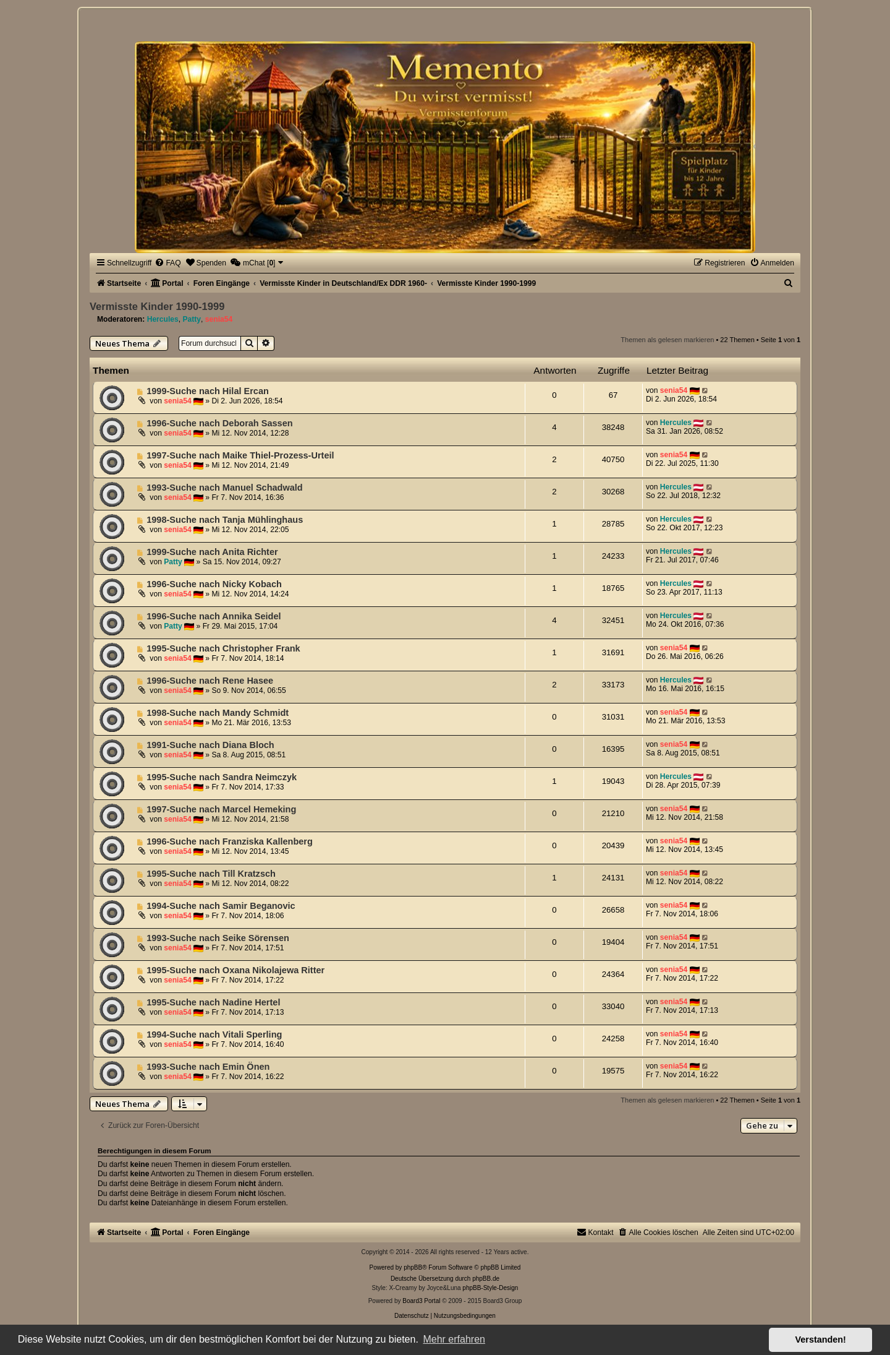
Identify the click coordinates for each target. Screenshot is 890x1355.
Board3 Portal (421, 1300)
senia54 (218, 319)
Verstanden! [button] (820, 1339)
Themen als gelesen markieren (667, 339)
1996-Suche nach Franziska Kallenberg (229, 841)
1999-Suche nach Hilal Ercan (207, 391)
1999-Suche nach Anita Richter (212, 552)
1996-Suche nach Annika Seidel (213, 616)
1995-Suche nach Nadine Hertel (213, 1002)
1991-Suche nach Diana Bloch (210, 745)
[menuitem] (167, 263)
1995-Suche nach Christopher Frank (223, 648)
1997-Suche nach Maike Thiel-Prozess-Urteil (240, 455)
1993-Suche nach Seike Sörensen (217, 938)
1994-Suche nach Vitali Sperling (214, 1034)
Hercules (163, 319)
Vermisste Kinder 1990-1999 (157, 306)
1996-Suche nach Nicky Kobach (214, 584)
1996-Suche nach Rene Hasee (209, 681)
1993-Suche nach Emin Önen (207, 1067)
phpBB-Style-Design (490, 1287)
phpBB (413, 1267)
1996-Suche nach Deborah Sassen (219, 423)
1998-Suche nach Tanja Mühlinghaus (224, 520)
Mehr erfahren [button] (454, 1339)
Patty (191, 319)
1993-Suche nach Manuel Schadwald (224, 488)
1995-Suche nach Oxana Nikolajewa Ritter (235, 970)
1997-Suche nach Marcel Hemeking (221, 809)
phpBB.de (485, 1278)
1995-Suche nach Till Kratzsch (211, 874)
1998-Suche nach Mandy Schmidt (217, 713)
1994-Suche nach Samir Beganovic (220, 906)
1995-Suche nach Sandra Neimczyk (221, 777)
